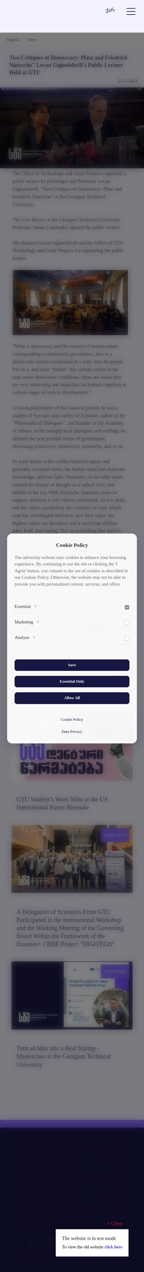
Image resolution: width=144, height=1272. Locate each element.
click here (113, 1247)
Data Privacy (72, 731)
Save (72, 665)
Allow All (72, 698)
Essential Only (72, 681)
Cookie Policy (72, 719)
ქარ (110, 10)
